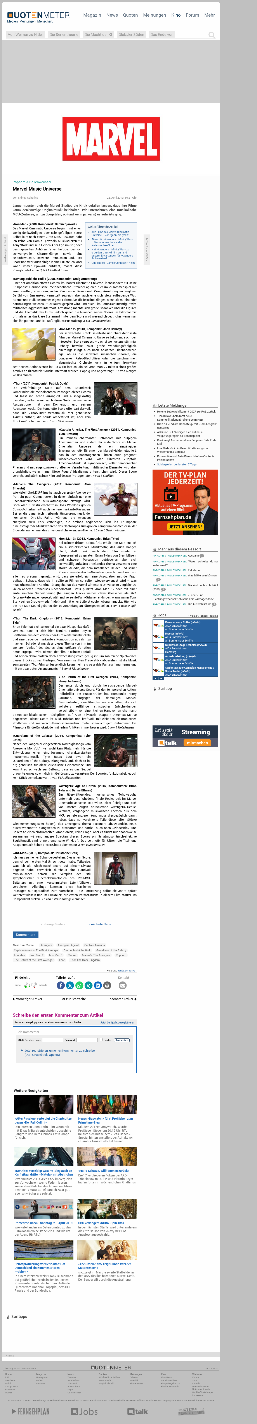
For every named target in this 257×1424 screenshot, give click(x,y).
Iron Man (19, 955)
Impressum (197, 1395)
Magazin (92, 15)
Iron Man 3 (55, 955)
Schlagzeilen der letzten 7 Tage (176, 464)
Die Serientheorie (64, 34)
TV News (84, 1400)
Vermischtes (74, 1380)
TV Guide (112, 1400)
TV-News (72, 1377)
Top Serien (207, 1400)
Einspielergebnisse (170, 1383)
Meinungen (154, 15)
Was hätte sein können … (185, 578)
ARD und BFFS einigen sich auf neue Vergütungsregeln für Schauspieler (180, 433)
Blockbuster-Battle (170, 1386)
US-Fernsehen (74, 1392)
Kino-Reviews (136, 1383)
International (74, 1386)
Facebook (10, 1389)
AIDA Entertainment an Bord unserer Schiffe (176, 625)
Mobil (8, 1383)
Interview (40, 1383)
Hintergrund (42, 1377)
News (112, 15)
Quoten (130, 15)
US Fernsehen (71, 1400)
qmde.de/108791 (127, 970)
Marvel (72, 955)
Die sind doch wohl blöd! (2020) (185, 587)
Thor (61, 960)
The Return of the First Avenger (33, 960)
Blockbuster (124, 1400)
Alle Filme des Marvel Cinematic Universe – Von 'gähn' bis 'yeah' (110, 233)
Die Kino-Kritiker (169, 1380)
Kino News (14, 1400)
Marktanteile (105, 1380)
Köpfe (70, 1389)
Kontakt (196, 1383)
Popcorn (121, 955)
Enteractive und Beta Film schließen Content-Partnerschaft (185, 458)
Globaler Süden (131, 34)
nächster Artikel (123, 999)
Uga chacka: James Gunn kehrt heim (113, 262)
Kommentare (25, 934)
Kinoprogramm (169, 1400)
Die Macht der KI (98, 34)
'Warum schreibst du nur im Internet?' (185, 563)
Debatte (133, 1377)
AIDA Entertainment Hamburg (180, 648)
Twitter (8, 1392)
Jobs (194, 1380)
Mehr (209, 15)
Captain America (94, 945)
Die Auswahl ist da (184, 604)
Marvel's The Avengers (96, 955)
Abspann (178, 555)
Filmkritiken (57, 1400)
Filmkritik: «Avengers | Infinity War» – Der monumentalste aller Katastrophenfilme (112, 242)
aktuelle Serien (153, 1400)
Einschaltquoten (98, 1400)
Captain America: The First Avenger (36, 950)
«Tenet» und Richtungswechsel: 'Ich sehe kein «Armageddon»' (183, 596)
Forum (192, 15)
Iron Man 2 (36, 955)
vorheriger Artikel (27, 999)
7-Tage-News (11, 1386)
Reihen (39, 1380)
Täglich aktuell (106, 1383)
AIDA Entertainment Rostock (183, 670)
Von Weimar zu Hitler (25, 34)
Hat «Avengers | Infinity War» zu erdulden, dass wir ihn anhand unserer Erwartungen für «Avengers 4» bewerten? (112, 254)
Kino (176, 15)
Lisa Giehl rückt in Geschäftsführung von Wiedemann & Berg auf (182, 450)
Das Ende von (162, 34)
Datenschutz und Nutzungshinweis (201, 1388)
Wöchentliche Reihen (109, 1377)
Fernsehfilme (137, 1400)
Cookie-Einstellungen (203, 1392)
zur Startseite (74, 999)
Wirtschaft (73, 1383)
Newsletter (10, 1380)
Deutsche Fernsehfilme (189, 1400)
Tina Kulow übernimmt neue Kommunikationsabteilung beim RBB (180, 417)
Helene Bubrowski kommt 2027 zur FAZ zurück (186, 411)
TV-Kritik (134, 1380)
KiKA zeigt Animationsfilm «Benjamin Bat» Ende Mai (186, 442)
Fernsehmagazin (41, 1400)
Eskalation (177, 570)
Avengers (46, 945)
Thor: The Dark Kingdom (85, 960)
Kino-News (166, 1377)
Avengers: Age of (68, 945)
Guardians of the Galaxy (111, 950)
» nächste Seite (100, 924)
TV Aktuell (26, 1400)
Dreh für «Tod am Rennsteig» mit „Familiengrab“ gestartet (187, 425)
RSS (7, 1377)
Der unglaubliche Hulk (77, 950)
